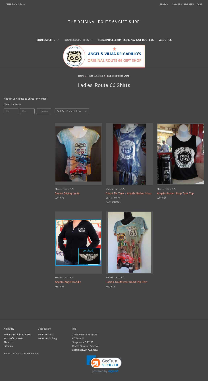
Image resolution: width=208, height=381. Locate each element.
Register (189, 4)
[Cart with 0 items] (199, 4)
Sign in (176, 4)
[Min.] (11, 111)
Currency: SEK (15, 4)
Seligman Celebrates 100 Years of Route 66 (125, 40)
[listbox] (77, 111)
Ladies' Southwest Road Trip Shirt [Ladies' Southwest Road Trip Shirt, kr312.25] (126, 282)
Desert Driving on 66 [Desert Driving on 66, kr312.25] (67, 193)
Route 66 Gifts (47, 40)
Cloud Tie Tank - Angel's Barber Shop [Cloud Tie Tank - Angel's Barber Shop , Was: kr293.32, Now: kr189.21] (128, 193)
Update (44, 111)
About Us (165, 40)
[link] (104, 364)
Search (164, 4)
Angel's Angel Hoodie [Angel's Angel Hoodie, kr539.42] (68, 282)
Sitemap (8, 346)
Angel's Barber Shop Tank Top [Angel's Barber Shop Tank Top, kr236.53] (175, 193)
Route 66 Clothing (78, 40)
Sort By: (61, 111)
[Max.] (27, 111)
